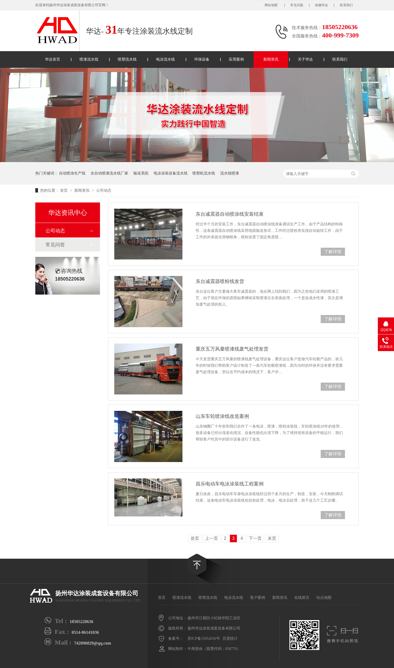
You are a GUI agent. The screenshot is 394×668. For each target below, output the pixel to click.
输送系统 (140, 173)
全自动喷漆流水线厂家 (109, 173)
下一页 (255, 538)
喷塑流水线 (127, 59)
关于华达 (305, 59)
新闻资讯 (270, 59)
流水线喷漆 (229, 173)
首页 (64, 190)
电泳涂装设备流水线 (171, 173)
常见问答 (55, 244)
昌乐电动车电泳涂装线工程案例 (230, 484)
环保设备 (201, 59)
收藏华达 (321, 5)
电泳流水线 (165, 59)
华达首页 (52, 59)
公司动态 (103, 190)
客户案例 (257, 598)
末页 (272, 538)
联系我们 (346, 5)
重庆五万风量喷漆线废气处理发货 (232, 349)
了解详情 (332, 251)
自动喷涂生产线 (72, 173)
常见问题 (296, 5)
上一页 (211, 538)
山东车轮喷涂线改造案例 (222, 416)
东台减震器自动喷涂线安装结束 (230, 214)
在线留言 (301, 598)
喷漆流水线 (89, 59)
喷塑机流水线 (203, 173)
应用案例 (236, 59)
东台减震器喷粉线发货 (220, 281)
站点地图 (323, 598)
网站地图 (271, 5)
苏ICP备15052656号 (204, 638)
